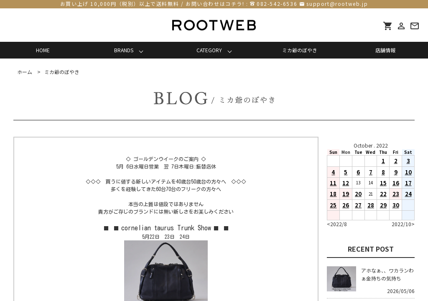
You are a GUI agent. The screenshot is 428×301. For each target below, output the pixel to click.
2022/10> (403, 223)
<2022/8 (337, 223)
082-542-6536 (277, 3)
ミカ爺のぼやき (299, 50)
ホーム (24, 71)
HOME (43, 50)
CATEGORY (209, 50)
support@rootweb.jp (337, 3)
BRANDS (123, 50)
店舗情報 (385, 50)
